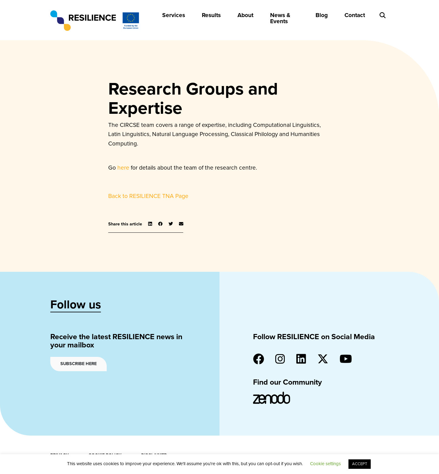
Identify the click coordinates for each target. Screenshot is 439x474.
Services (173, 15)
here (123, 167)
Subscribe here (78, 363)
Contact (354, 15)
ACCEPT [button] (359, 463)
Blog (322, 15)
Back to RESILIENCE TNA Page (148, 195)
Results (211, 15)
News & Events (280, 18)
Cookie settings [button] (325, 463)
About (245, 15)
